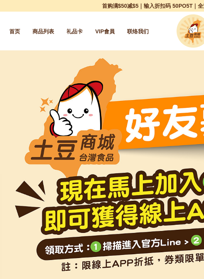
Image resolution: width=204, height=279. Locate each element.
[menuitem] (14, 31)
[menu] (77, 31)
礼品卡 (74, 31)
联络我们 (138, 31)
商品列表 (43, 31)
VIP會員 (105, 31)
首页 (14, 31)
